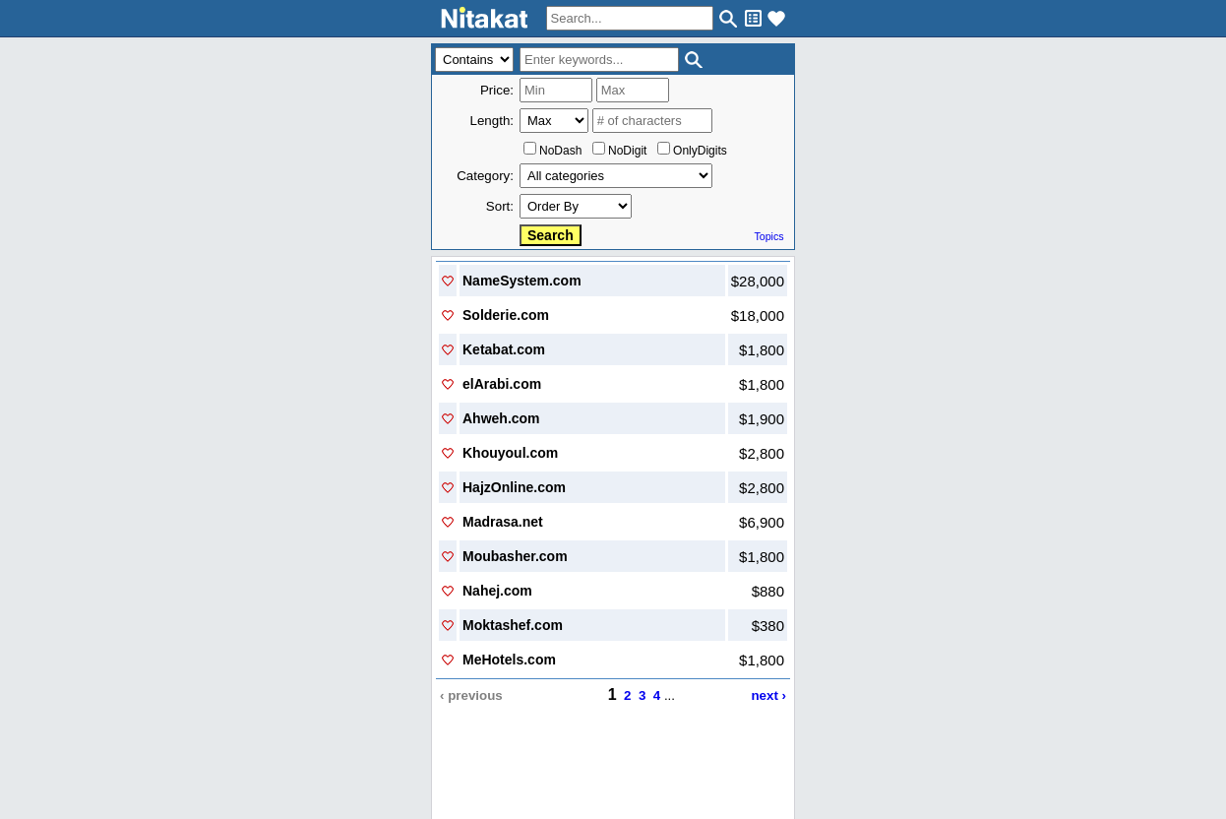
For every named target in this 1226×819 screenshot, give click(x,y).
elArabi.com (501, 384)
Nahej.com (497, 590)
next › (768, 695)
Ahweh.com (501, 418)
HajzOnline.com (514, 487)
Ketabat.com (503, 349)
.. (613, 740)
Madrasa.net (502, 522)
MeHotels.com (509, 659)
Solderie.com (505, 315)
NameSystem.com (522, 280)
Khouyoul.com (510, 453)
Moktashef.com (512, 625)
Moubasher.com (515, 556)
